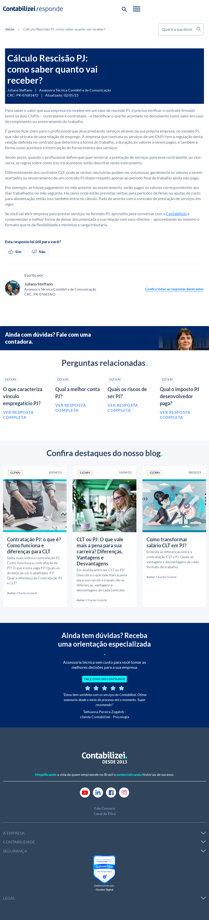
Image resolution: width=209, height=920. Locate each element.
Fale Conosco (104, 808)
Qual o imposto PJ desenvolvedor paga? (179, 396)
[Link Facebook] (111, 791)
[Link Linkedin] (98, 791)
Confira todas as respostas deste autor (174, 289)
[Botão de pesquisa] (189, 9)
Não (38, 251)
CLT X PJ (10, 379)
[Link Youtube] (85, 791)
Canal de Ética (105, 813)
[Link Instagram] (124, 791)
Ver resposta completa (18, 415)
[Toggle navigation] (202, 9)
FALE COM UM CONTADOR (104, 679)
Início (10, 29)
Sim (14, 251)
